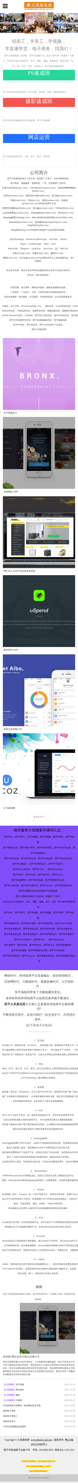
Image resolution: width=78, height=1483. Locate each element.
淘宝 (44, 200)
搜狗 (52, 253)
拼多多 (65, 200)
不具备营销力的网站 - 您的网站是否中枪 (22, 1405)
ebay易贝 (15, 229)
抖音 (13, 187)
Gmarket (13, 222)
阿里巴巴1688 (32, 195)
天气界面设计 (10, 412)
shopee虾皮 (36, 212)
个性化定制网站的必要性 (14, 1426)
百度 (34, 253)
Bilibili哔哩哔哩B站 (67, 187)
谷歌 (15, 253)
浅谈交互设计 (9, 1421)
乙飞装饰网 (9, 807)
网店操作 (20, 1389)
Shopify (31, 225)
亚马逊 (55, 195)
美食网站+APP (11, 491)
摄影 (18, 1394)
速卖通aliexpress (43, 222)
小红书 (33, 187)
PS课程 (19, 1400)
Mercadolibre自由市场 (42, 217)
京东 (30, 200)
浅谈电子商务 (9, 1410)
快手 (6, 195)
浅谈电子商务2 (10, 1415)
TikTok (58, 208)
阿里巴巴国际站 (10, 208)
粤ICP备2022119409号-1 (39, 1478)
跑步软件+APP (11, 649)
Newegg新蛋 (9, 217)
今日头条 (23, 257)
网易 (5, 257)
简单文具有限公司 (13, 729)
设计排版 (20, 1384)
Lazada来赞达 (9, 212)
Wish (60, 212)
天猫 (12, 200)
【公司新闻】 (9, 1384)
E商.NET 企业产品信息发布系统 (19, 570)
